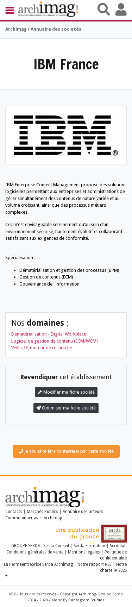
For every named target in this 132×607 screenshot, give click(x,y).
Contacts (13, 511)
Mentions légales (84, 552)
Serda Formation (90, 545)
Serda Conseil (56, 545)
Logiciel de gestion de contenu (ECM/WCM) (54, 341)
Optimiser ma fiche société (66, 408)
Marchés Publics (42, 511)
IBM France (66, 64)
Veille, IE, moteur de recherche (41, 347)
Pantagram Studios (86, 600)
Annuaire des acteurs (83, 511)
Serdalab (118, 545)
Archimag (16, 29)
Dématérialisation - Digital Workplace (48, 334)
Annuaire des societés (56, 29)
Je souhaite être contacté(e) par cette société (66, 451)
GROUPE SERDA (26, 545)
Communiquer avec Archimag (33, 517)
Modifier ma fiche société (66, 392)
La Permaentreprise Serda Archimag (38, 564)
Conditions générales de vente (34, 552)
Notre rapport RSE (94, 564)
